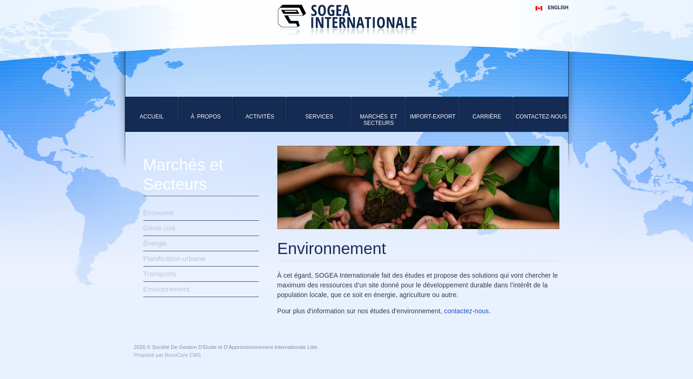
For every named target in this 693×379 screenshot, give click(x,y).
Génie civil (159, 228)
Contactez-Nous (541, 116)
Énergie (155, 243)
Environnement (166, 289)
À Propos (205, 116)
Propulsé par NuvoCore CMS (167, 355)
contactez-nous (466, 311)
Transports (159, 274)
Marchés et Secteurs (378, 119)
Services (319, 116)
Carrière (486, 116)
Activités (259, 116)
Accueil (152, 116)
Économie (158, 213)
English (558, 7)
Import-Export (433, 116)
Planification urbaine (174, 258)
